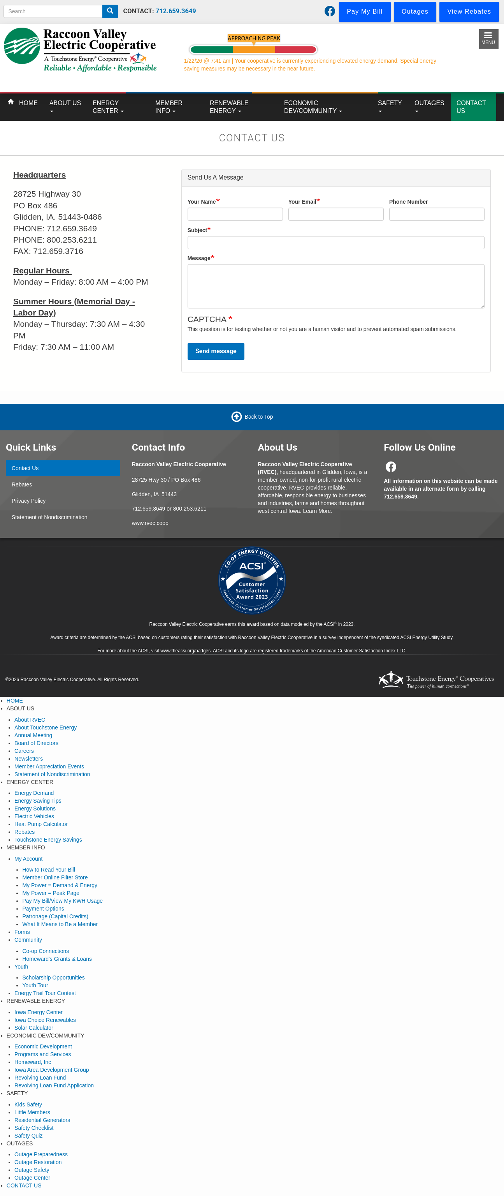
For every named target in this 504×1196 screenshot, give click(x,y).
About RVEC (29, 720)
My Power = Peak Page (50, 893)
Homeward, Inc (32, 1062)
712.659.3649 (176, 11)
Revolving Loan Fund (40, 1077)
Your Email (302, 202)
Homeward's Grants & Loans (57, 959)
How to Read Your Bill (48, 870)
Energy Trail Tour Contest (45, 993)
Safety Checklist (33, 1128)
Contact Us (25, 468)
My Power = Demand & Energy (59, 885)
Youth (21, 966)
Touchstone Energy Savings (48, 840)
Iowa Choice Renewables (45, 1020)
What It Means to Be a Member (60, 924)
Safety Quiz (28, 1136)
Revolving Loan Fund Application (54, 1085)
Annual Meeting (33, 735)
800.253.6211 (190, 509)
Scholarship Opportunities (53, 977)
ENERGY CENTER (108, 107)
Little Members (32, 1112)
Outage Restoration (37, 1162)
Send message (216, 351)
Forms (22, 932)
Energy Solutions (35, 808)
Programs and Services (42, 1054)
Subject (197, 230)
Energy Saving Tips (37, 801)
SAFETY (390, 106)
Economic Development (43, 1046)
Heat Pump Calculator (41, 824)
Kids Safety (28, 1104)
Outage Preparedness (41, 1154)
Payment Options (43, 908)
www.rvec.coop (150, 523)
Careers (24, 751)
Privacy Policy (29, 501)
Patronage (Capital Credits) (55, 916)
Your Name (202, 202)
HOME (28, 103)
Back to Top (259, 417)
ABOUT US (65, 106)
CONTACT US (471, 107)
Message (199, 258)
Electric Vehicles (34, 816)
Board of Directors (36, 743)
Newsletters (28, 759)
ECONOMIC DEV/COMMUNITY (313, 107)
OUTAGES (429, 106)
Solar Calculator (33, 1028)
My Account (28, 859)
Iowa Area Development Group (51, 1070)
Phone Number (408, 202)
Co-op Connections (45, 951)
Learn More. (317, 511)
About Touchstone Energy (45, 727)
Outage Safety (31, 1170)
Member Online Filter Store (55, 877)
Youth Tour (35, 985)
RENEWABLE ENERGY (229, 107)
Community (28, 940)
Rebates (22, 484)
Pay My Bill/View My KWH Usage (62, 901)
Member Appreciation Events (49, 766)
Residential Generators (42, 1120)
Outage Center (32, 1178)
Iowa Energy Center (38, 1012)
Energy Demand (34, 793)
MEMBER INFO (169, 107)
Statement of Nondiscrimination (50, 517)
